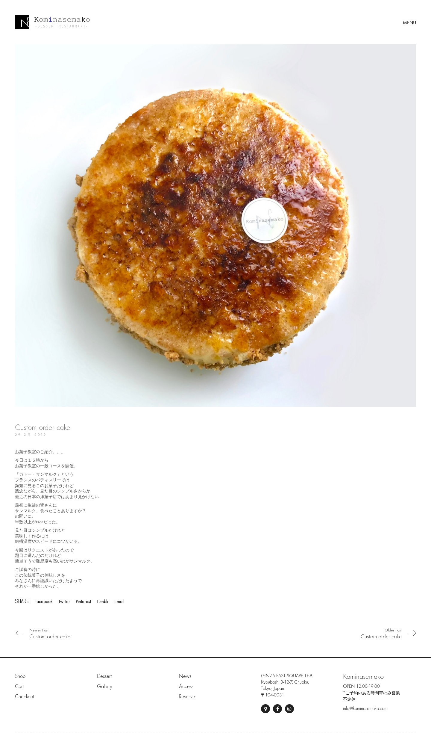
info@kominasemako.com (365, 708)
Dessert (104, 676)
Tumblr (103, 601)
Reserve (187, 696)
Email (119, 601)
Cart (19, 686)
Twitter (64, 601)
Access (186, 686)
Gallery (104, 686)
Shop (20, 676)
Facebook (43, 601)
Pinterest (83, 601)
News (185, 676)
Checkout (24, 696)
